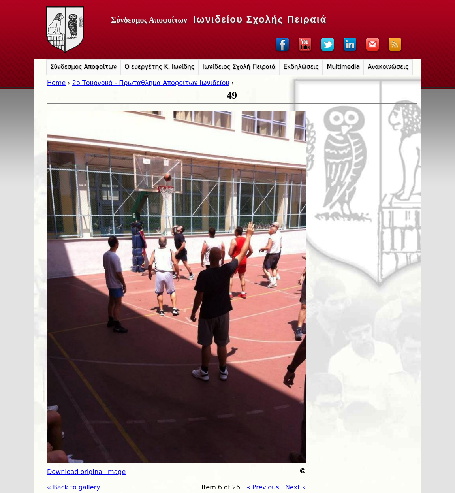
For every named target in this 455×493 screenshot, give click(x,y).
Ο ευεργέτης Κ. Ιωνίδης (159, 66)
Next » (295, 487)
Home (56, 83)
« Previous (262, 487)
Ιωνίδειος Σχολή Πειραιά (239, 66)
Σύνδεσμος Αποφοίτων (83, 66)
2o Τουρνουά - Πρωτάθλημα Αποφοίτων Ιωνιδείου (150, 83)
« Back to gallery (73, 487)
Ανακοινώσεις (388, 66)
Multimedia (343, 66)
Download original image (86, 472)
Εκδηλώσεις (301, 66)
